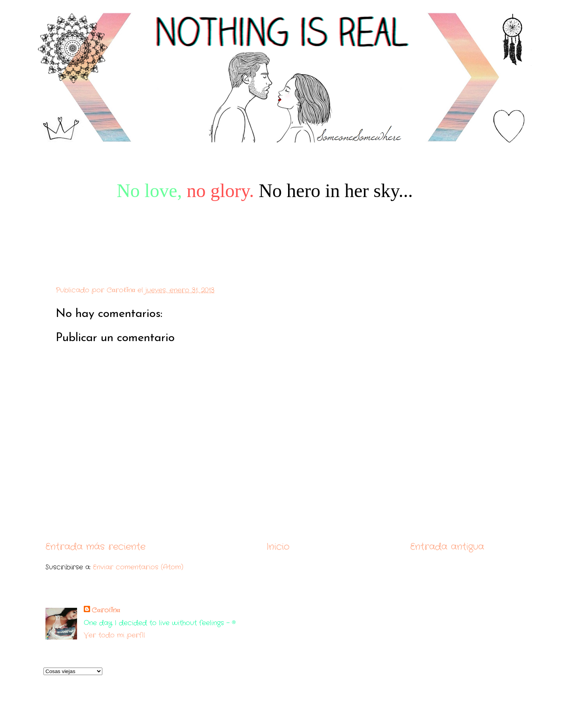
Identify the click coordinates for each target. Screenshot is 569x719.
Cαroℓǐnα (106, 610)
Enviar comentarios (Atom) (138, 567)
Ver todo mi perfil (114, 635)
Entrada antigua (447, 546)
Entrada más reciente (95, 546)
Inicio (278, 546)
